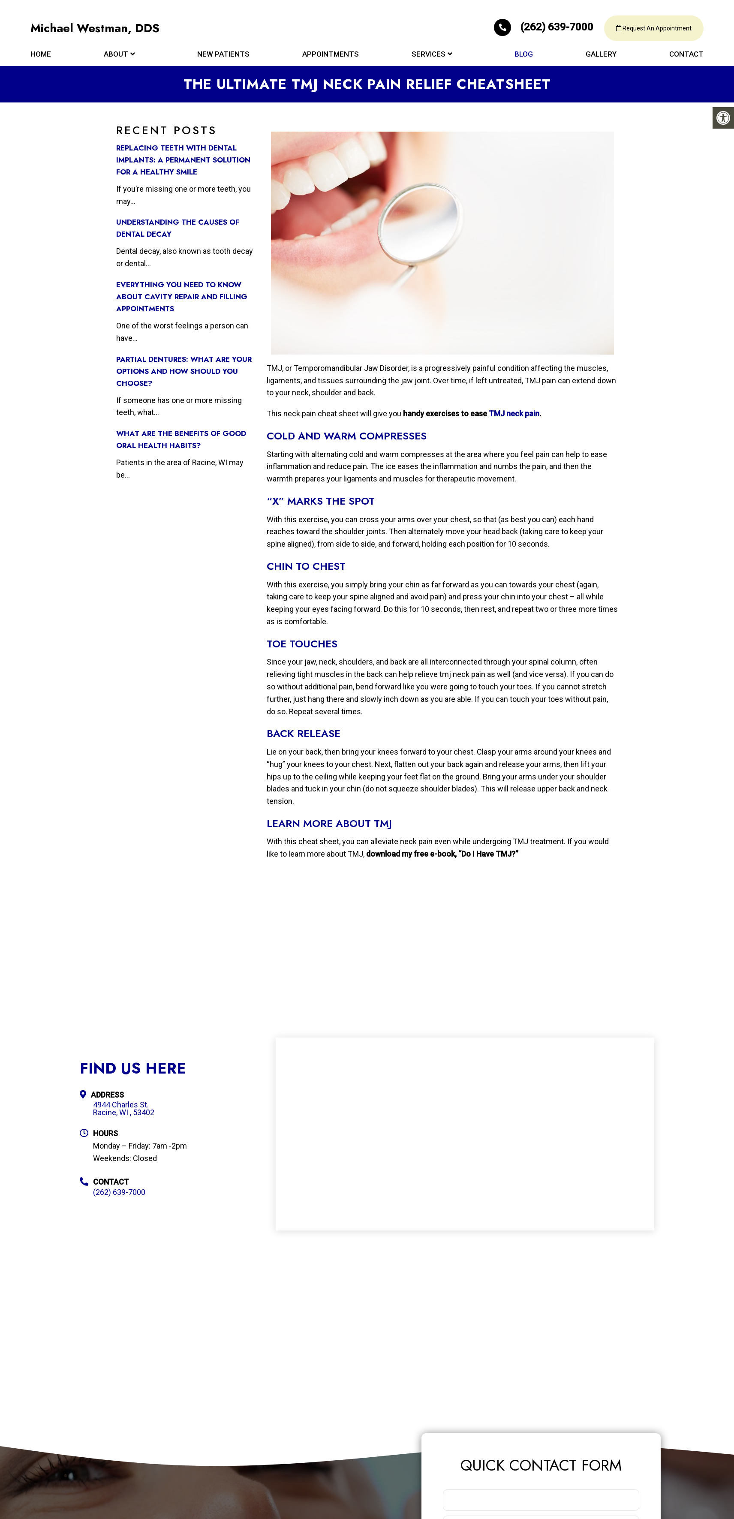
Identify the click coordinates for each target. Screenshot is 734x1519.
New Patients (223, 56)
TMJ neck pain (514, 413)
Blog (523, 56)
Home (40, 56)
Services (428, 56)
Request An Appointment (652, 30)
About (116, 56)
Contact (686, 56)
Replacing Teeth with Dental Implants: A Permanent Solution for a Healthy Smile (183, 160)
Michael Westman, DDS (96, 30)
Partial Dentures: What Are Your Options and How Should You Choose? (184, 371)
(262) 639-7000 (537, 28)
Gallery (601, 56)
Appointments (330, 56)
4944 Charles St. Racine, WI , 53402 (123, 1108)
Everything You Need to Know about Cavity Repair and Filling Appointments (181, 297)
